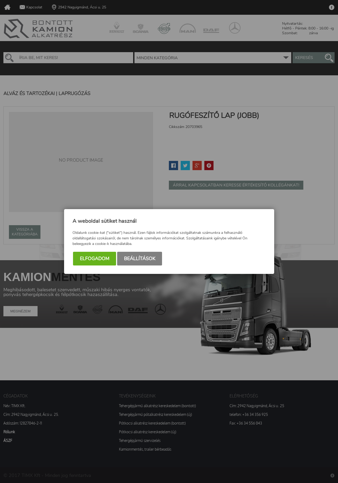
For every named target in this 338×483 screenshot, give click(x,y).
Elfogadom (94, 258)
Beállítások (139, 258)
